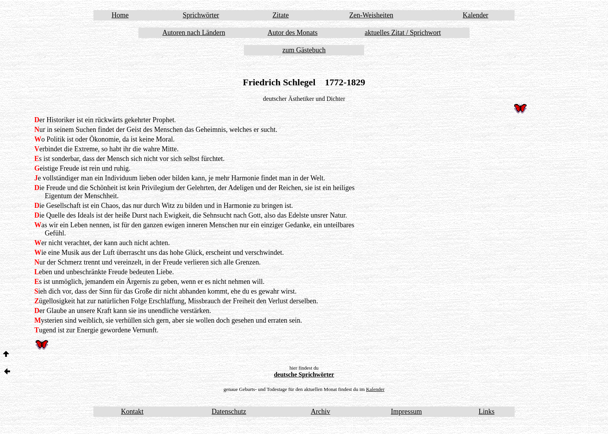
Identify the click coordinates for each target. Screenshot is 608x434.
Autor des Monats (293, 32)
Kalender (475, 15)
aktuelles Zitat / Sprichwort (403, 32)
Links (486, 411)
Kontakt (132, 411)
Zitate (281, 15)
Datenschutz (229, 411)
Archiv (320, 411)
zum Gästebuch (303, 50)
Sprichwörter (201, 15)
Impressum (406, 411)
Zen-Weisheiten (371, 15)
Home (120, 15)
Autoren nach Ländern (193, 32)
